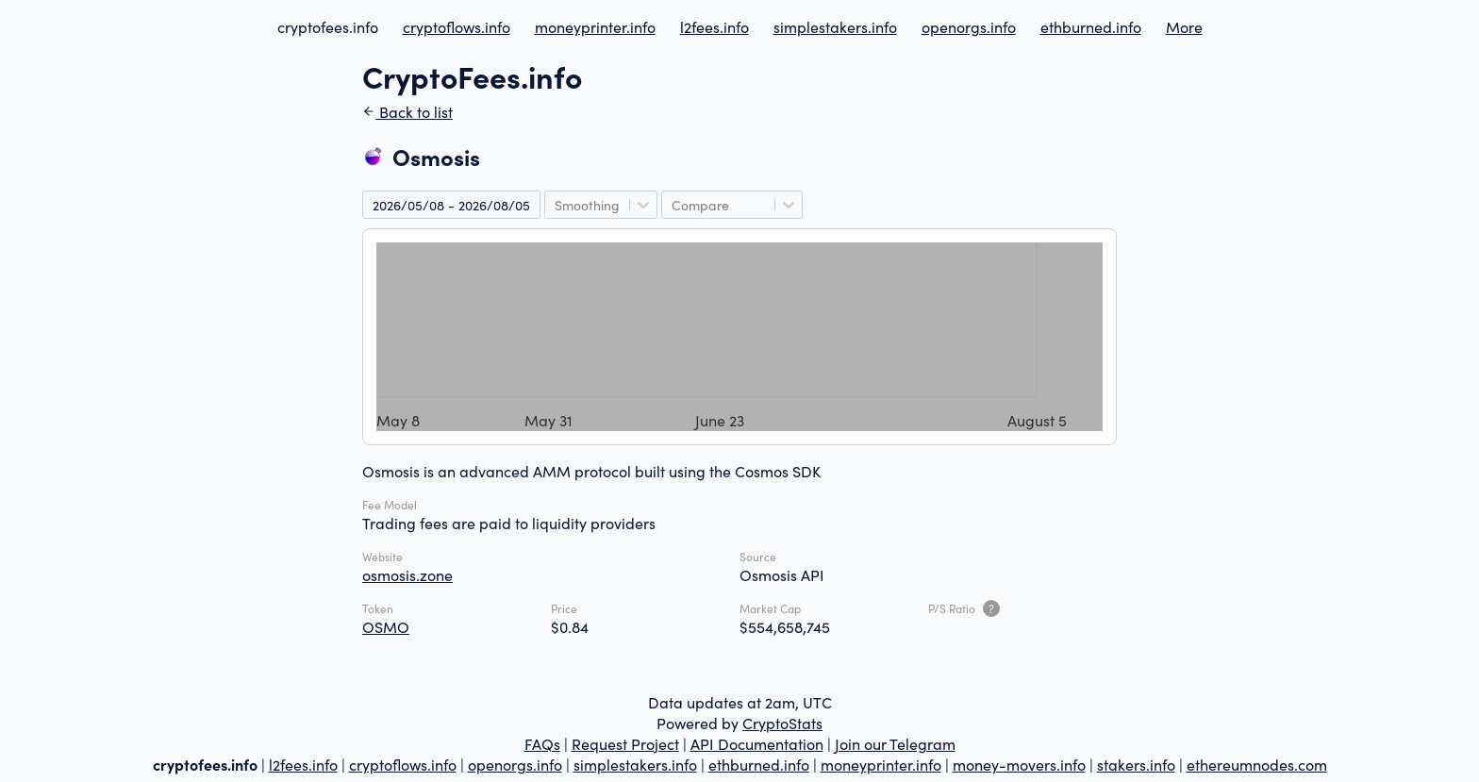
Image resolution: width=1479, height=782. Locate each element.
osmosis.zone (407, 574)
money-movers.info (1019, 764)
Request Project (625, 743)
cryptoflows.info (456, 26)
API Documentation (756, 743)
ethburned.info (1090, 26)
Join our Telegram (895, 743)
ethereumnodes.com (1257, 764)
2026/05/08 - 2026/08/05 (451, 204)
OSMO (385, 626)
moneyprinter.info (595, 26)
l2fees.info (714, 26)
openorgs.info (969, 26)
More (1184, 26)
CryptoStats (782, 722)
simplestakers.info (835, 26)
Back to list (407, 111)
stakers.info (1136, 764)
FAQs (542, 743)
